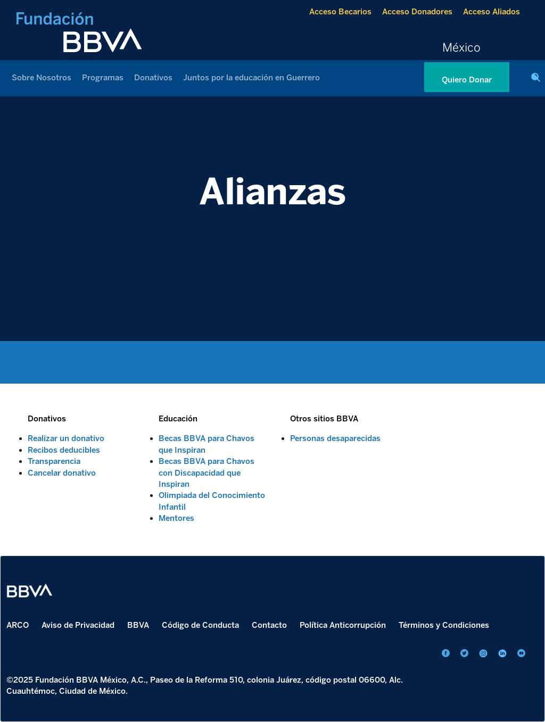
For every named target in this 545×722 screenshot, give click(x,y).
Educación (178, 419)
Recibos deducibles (64, 450)
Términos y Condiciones (444, 625)
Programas (102, 77)
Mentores (176, 518)
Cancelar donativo (62, 473)
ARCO (17, 625)
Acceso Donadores (417, 11)
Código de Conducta (200, 625)
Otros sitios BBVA (324, 419)
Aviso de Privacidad (78, 625)
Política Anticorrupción (343, 625)
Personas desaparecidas (335, 438)
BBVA (138, 625)
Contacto (269, 625)
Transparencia (54, 461)
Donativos (153, 77)
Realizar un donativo (66, 438)
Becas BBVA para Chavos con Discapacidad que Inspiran (206, 473)
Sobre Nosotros (41, 77)
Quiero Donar (467, 80)
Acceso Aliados (491, 11)
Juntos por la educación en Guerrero (251, 77)
